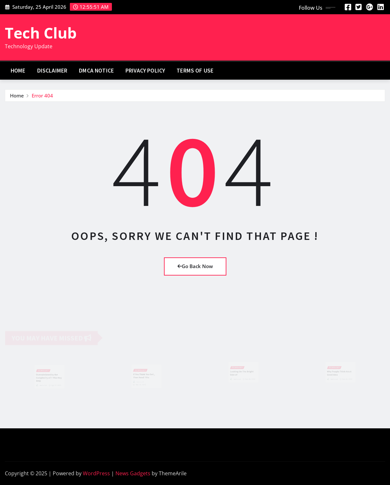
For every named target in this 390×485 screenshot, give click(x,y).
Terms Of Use (195, 70)
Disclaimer (52, 70)
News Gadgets (132, 473)
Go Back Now (195, 266)
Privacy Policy (145, 70)
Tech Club (41, 33)
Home (18, 70)
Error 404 (42, 95)
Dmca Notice (96, 70)
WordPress (96, 473)
